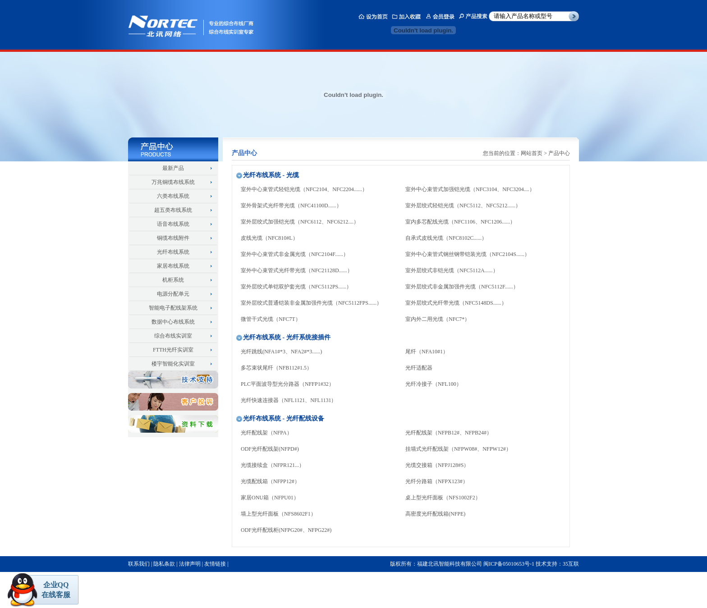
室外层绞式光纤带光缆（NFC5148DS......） (456, 303)
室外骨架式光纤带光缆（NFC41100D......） (291, 205)
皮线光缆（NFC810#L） (269, 238)
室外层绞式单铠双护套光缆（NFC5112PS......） (296, 286)
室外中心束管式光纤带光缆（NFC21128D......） (297, 270)
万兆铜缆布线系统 (173, 182)
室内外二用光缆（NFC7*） (437, 319)
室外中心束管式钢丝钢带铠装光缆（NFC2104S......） (467, 254)
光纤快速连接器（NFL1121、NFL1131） (288, 400)
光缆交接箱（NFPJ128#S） (437, 465)
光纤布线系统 (173, 252)
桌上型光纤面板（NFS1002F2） (443, 497)
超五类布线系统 (173, 210)
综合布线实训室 (173, 336)
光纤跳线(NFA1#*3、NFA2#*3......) (281, 351)
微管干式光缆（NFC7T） (271, 319)
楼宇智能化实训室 (173, 364)
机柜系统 (173, 280)
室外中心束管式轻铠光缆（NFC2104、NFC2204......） (304, 189)
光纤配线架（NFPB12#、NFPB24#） (448, 433)
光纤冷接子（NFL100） (433, 384)
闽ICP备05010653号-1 (508, 564)
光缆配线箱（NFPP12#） (270, 481)
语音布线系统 (173, 224)
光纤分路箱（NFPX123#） (436, 481)
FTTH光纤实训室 (173, 350)
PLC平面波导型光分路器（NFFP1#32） (287, 384)
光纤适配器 (418, 368)
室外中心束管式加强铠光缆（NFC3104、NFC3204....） (470, 189)
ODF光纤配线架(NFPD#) (270, 449)
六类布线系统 (173, 196)
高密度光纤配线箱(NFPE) (435, 514)
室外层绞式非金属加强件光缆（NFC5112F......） (462, 286)
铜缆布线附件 (173, 238)
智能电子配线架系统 (173, 308)
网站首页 (531, 153)
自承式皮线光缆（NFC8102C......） (446, 238)
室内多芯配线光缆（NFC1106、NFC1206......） (460, 222)
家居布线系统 (173, 266)
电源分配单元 (173, 294)
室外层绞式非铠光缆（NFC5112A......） (451, 270)
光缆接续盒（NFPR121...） (272, 465)
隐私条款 (164, 564)
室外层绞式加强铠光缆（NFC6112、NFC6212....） (300, 222)
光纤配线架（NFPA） (266, 433)
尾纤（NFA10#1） (426, 351)
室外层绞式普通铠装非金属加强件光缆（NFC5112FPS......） (311, 303)
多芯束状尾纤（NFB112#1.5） (276, 368)
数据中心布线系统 (173, 322)
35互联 (571, 564)
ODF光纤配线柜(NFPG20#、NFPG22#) (286, 530)
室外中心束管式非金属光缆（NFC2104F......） (295, 254)
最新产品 (173, 168)
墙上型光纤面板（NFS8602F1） (278, 514)
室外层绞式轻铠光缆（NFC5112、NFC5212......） (463, 205)
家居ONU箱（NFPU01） (270, 497)
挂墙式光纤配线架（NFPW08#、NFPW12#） (458, 449)
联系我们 (139, 564)
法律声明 (190, 564)
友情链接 (215, 564)
